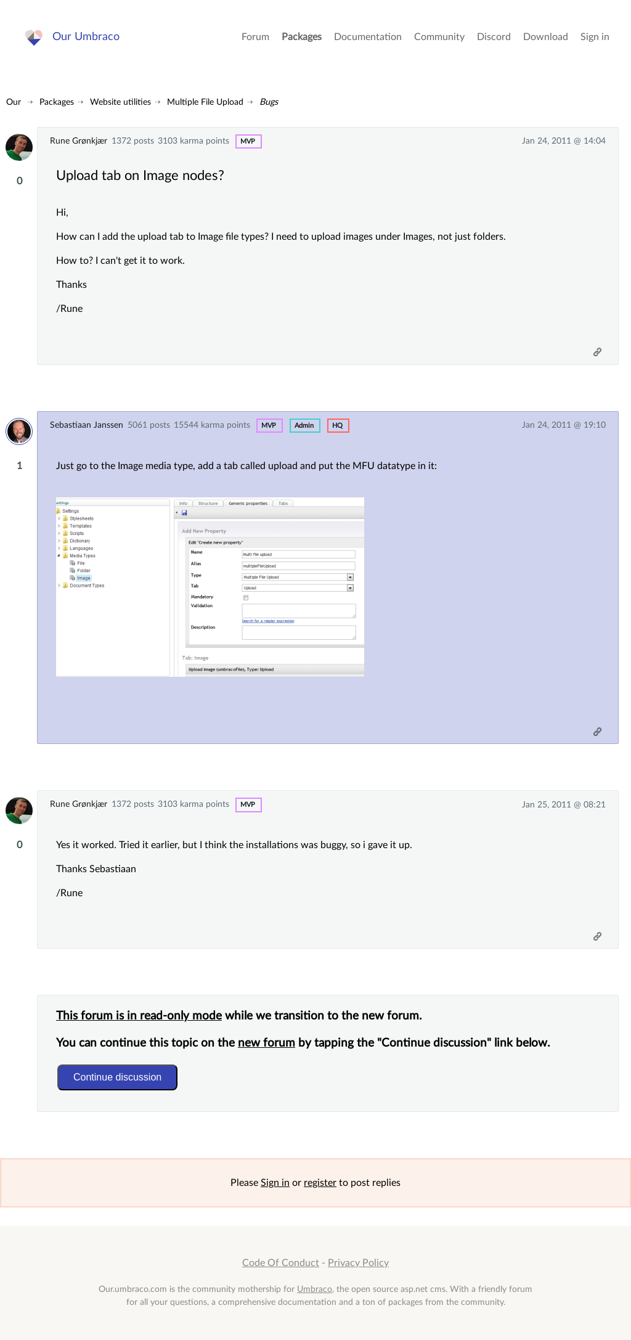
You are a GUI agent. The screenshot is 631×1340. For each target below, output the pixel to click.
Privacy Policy (358, 1263)
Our (13, 102)
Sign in (594, 37)
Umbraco (314, 1289)
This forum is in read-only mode (139, 1016)
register (320, 1183)
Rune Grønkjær (78, 140)
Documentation (368, 37)
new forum (266, 1043)
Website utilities (120, 102)
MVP (247, 141)
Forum (255, 37)
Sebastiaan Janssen (86, 425)
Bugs (268, 102)
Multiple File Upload (205, 102)
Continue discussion (117, 1077)
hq (337, 425)
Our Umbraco (86, 37)
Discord (494, 37)
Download (545, 37)
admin (304, 425)
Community (439, 37)
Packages (302, 37)
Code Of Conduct (280, 1263)
